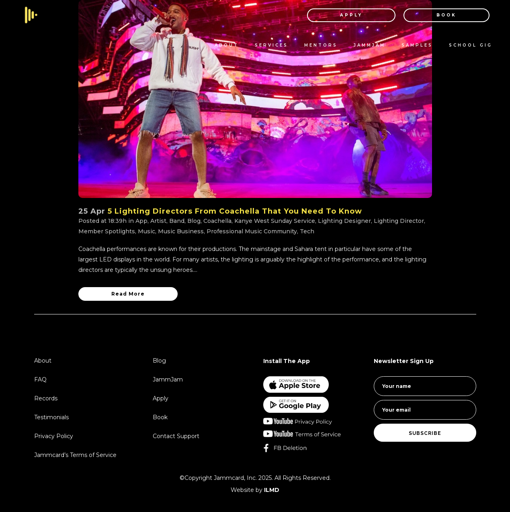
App (141, 220)
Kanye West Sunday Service (274, 220)
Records (45, 398)
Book (160, 417)
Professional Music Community (252, 231)
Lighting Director (399, 220)
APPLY (343, 15)
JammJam (168, 379)
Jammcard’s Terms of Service (75, 455)
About (42, 360)
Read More (128, 294)
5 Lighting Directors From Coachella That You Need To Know (235, 211)
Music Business (181, 231)
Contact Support (176, 436)
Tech (307, 231)
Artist (158, 220)
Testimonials (51, 417)
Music (146, 231)
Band (176, 220)
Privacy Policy (53, 436)
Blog (194, 220)
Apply (160, 398)
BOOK (438, 15)
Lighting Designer (344, 220)
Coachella (217, 220)
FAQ (40, 379)
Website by (255, 490)
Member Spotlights (106, 231)
